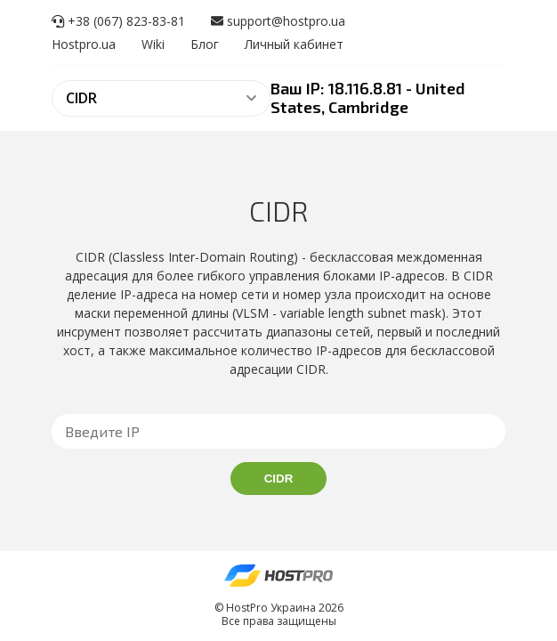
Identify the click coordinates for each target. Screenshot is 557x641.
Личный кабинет (294, 44)
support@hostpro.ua (278, 20)
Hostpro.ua (84, 44)
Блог (204, 44)
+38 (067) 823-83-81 (118, 20)
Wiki (153, 44)
